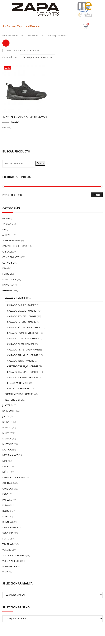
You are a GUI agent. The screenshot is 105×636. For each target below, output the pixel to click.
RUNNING (7, 521)
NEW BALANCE (10, 455)
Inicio (4, 35)
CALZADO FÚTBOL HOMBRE (21, 321)
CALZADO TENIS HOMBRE (20, 360)
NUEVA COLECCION (12, 477)
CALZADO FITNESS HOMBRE (21, 316)
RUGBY (6, 516)
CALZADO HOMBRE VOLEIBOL (22, 332)
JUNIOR (6, 421)
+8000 (5, 218)
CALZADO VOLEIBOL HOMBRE (22, 377)
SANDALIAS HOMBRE (18, 388)
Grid (6, 43)
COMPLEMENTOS (11, 257)
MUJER (5, 433)
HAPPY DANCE (9, 284)
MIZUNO (6, 427)
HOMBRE (13, 35)
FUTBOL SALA (9, 279)
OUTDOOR (7, 488)
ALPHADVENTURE (11, 240)
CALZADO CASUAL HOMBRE (21, 310)
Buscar (40, 163)
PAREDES (7, 499)
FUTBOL (6, 273)
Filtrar (97, 194)
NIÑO (5, 471)
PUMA (5, 505)
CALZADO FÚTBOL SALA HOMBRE (24, 327)
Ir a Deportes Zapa (12, 26)
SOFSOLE (7, 538)
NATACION (8, 449)
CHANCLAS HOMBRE (18, 382)
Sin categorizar (10, 527)
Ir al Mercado (33, 26)
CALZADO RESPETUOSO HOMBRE (24, 349)
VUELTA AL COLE (11, 560)
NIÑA (5, 466)
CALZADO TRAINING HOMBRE (22, 371)
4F (3, 229)
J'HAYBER (7, 405)
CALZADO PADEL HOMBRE (21, 344)
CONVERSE (8, 262)
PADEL (5, 494)
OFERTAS (7, 482)
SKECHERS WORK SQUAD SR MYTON (24, 117)
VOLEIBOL (7, 549)
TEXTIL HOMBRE (13, 399)
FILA (4, 268)
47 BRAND (7, 223)
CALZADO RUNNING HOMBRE (22, 355)
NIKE (4, 460)
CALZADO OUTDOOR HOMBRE (23, 338)
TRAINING (7, 544)
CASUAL (6, 251)
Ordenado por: (10, 57)
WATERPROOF (9, 566)
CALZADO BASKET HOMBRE (21, 305)
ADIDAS (6, 234)
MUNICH (6, 438)
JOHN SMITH (9, 410)
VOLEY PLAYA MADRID (13, 555)
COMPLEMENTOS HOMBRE (19, 394)
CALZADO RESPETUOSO (14, 245)
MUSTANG (7, 444)
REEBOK (6, 510)
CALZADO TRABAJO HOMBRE (22, 366)
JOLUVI (5, 416)
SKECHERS (7, 533)
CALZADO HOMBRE (29, 35)
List (14, 43)
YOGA (5, 571)
